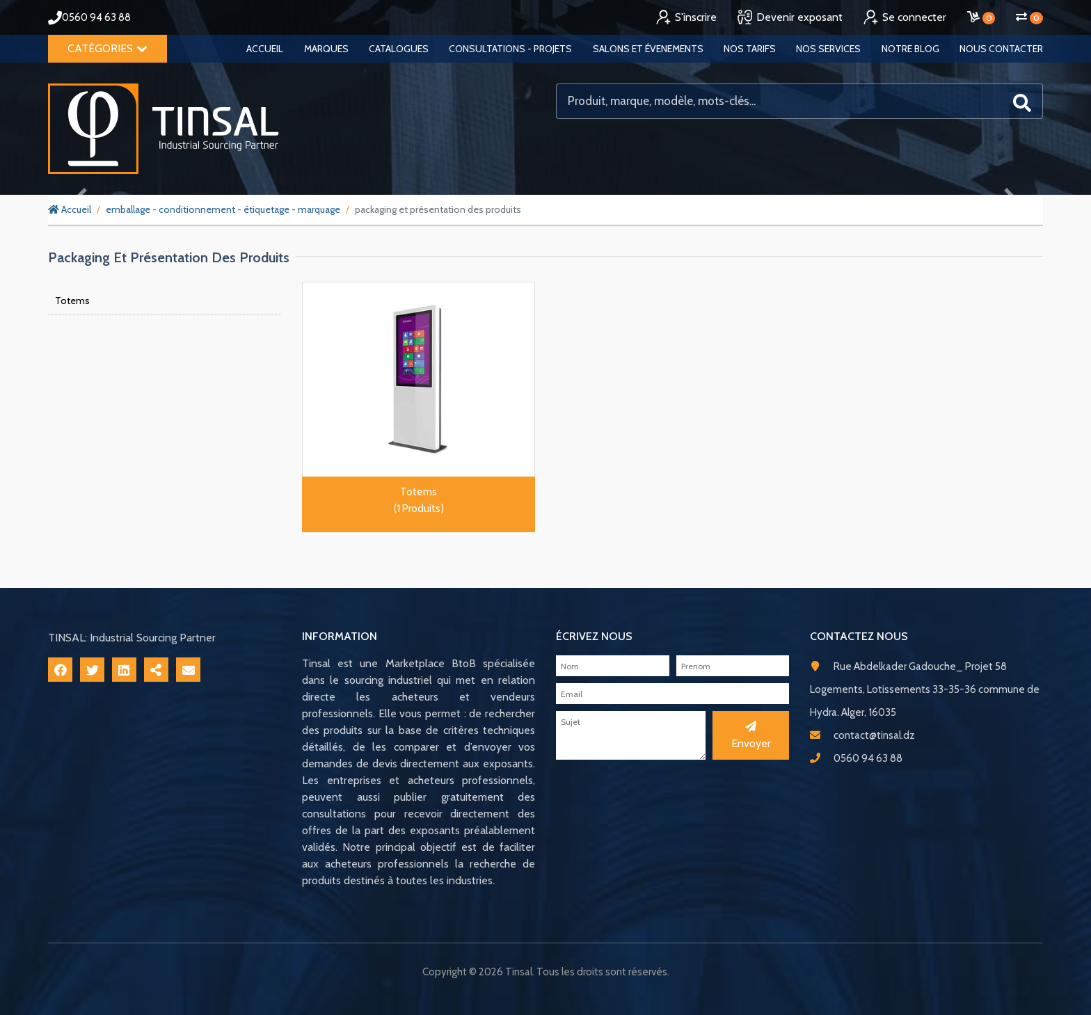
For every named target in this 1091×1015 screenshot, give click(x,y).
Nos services (828, 48)
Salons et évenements (648, 48)
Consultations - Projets (510, 48)
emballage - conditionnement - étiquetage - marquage (223, 209)
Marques (326, 48)
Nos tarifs (750, 48)
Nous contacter (1001, 48)
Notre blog (910, 48)
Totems (72, 300)
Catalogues (399, 48)
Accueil (264, 48)
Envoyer (751, 735)
